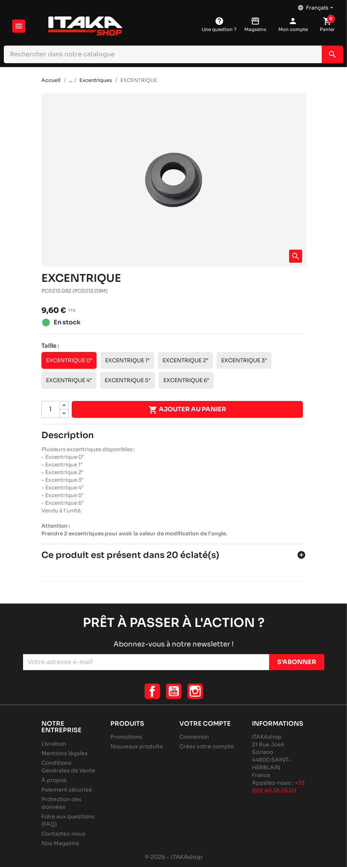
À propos (54, 780)
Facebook (152, 691)
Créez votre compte (206, 746)
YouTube (173, 691)
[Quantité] (50, 409)
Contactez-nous (63, 833)
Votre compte (205, 724)
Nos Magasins (60, 843)
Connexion (194, 736)
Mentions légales (64, 753)
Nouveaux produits (136, 746)
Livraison (53, 743)
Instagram (195, 691)
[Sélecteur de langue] (316, 5)
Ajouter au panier (187, 409)
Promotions (126, 736)
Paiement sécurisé (66, 789)
